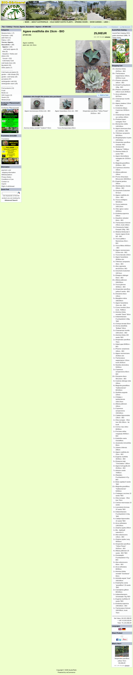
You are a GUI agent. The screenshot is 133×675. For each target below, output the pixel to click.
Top (3, 27)
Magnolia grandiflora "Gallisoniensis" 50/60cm (123, 489)
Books (4, 93)
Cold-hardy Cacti (8, 60)
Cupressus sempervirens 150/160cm (120, 411)
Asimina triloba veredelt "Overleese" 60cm (123, 574)
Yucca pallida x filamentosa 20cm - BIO (122, 241)
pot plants (5, 79)
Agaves (38, 27)
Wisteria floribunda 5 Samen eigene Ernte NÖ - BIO (123, 234)
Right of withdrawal (8, 186)
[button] (99, 27)
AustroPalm (73, 670)
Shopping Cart (117, 65)
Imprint (4, 184)
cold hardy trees (7, 63)
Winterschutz (6, 100)
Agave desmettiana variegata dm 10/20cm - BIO (123, 158)
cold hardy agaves (9, 49)
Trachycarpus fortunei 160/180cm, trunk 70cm (123, 610)
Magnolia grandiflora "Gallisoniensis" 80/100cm (123, 388)
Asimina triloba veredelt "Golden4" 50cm (37, 128)
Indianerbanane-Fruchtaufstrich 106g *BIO (123, 319)
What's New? (116, 643)
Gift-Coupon (6, 95)
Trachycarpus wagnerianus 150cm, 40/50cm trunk (123, 76)
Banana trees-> (7, 33)
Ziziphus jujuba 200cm (123, 528)
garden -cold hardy (8, 77)
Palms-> (4, 40)
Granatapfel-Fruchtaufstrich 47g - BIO (123, 557)
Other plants (6, 67)
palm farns (5, 38)
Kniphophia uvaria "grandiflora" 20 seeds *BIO (123, 585)
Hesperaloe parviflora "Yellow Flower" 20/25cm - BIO (123, 546)
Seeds (4, 97)
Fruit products (6, 88)
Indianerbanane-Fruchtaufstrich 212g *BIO (123, 514)
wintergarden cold (8, 81)
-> (5, 47)
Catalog (9, 27)
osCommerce (70, 672)
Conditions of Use (8, 179)
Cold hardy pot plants (9, 72)
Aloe (3, 51)
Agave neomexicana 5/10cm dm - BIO (37, 111)
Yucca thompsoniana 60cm (66, 128)
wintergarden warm (8, 83)
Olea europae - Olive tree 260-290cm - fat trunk (123, 422)
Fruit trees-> (6, 35)
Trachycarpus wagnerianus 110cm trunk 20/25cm (122, 360)
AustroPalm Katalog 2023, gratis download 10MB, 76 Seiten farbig (121, 35)
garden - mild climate (9, 74)
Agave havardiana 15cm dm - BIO (66, 111)
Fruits (3, 90)
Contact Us (5, 181)
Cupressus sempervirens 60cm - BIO (123, 372)
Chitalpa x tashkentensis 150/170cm (120, 399)
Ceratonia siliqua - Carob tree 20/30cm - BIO (123, 110)
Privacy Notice (6, 177)
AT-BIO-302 (47, 27)
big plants (5, 65)
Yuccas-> (5, 58)
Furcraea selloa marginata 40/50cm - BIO (123, 434)
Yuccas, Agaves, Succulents (24, 27)
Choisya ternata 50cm (123, 323)
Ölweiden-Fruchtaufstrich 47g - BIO (123, 477)
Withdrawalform (7, 174)
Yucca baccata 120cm (123, 255)
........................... (7, 70)
